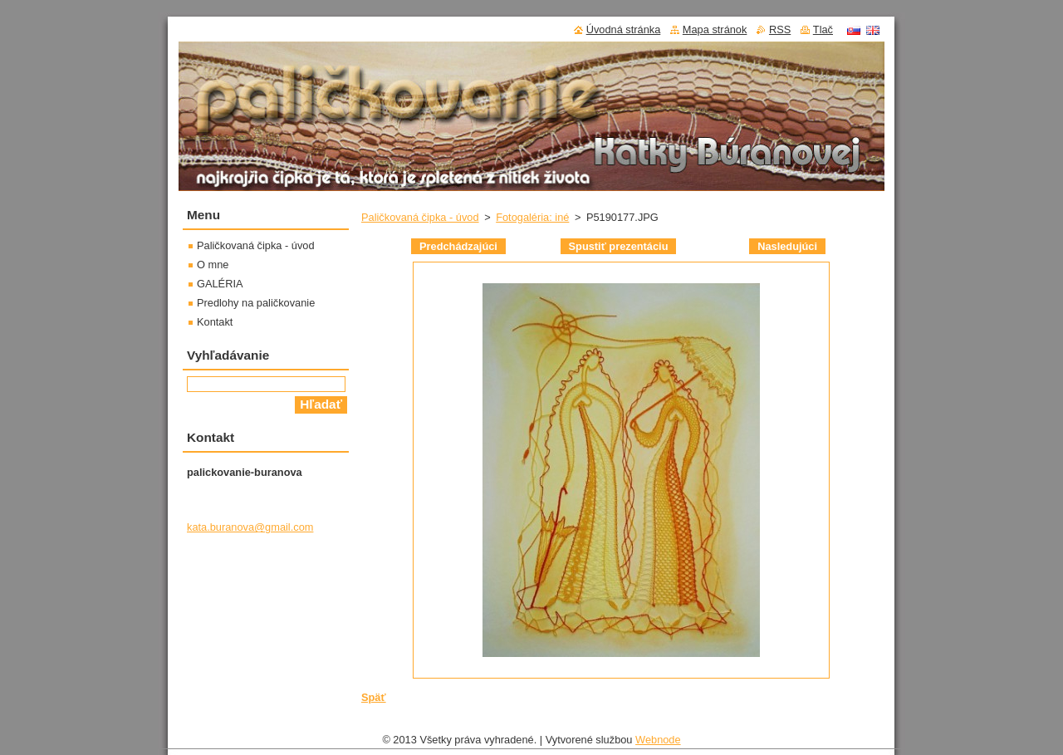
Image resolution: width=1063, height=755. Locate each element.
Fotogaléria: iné (532, 217)
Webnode (658, 744)
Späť (373, 697)
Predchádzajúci (458, 246)
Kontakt (215, 322)
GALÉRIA (219, 283)
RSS (780, 29)
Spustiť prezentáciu (619, 246)
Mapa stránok (715, 29)
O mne (212, 264)
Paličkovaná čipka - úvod (420, 217)
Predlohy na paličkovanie (256, 303)
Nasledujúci (787, 246)
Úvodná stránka (623, 29)
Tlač (823, 29)
